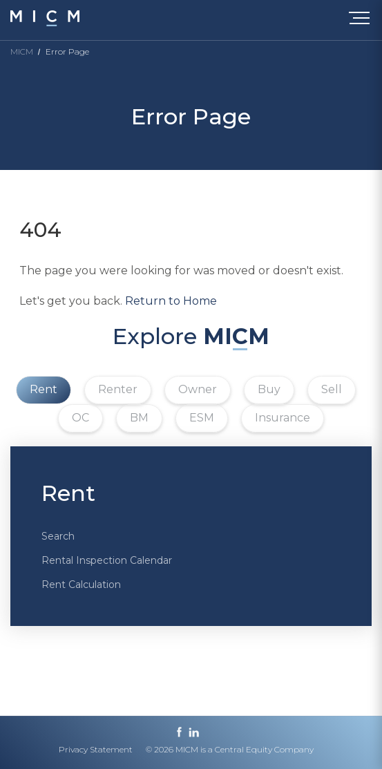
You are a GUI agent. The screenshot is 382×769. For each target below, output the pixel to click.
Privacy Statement (96, 749)
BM (139, 417)
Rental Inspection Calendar (106, 560)
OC (80, 417)
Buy (269, 389)
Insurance (282, 417)
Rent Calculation (81, 584)
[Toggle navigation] (362, 20)
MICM (21, 51)
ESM (201, 417)
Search (58, 536)
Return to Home (171, 300)
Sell (331, 389)
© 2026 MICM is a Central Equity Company (230, 749)
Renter (117, 389)
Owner (197, 389)
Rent (43, 389)
